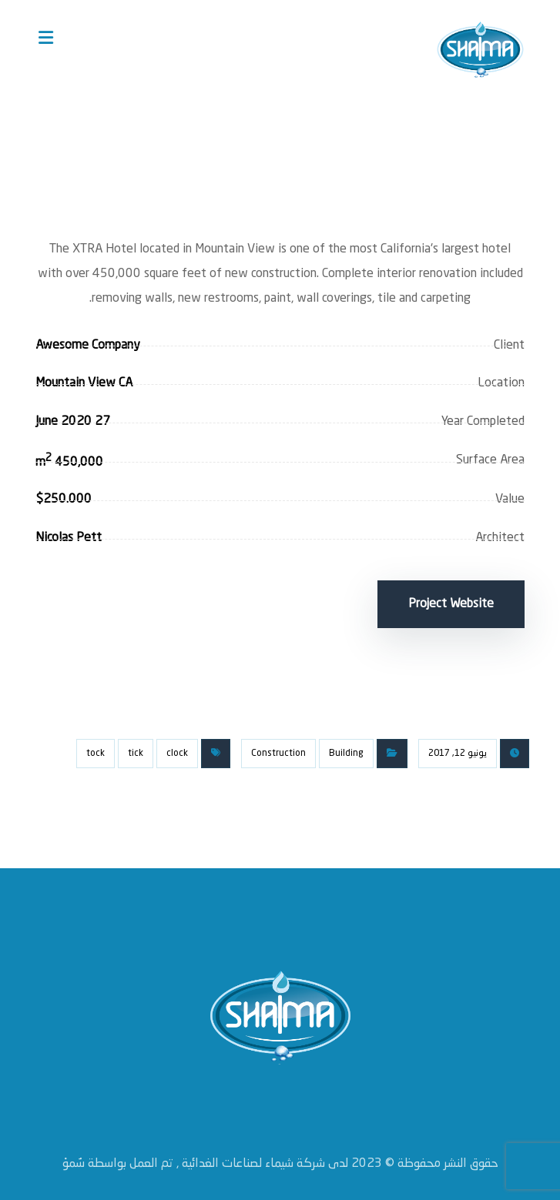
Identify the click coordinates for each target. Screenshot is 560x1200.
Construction (278, 747)
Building (346, 747)
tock (95, 747)
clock (177, 747)
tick (135, 747)
